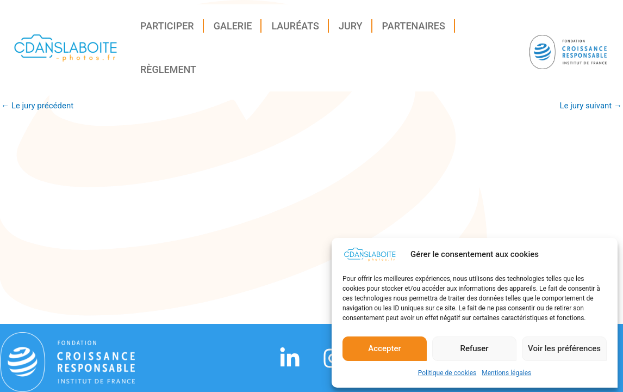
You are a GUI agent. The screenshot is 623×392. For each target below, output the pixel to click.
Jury (351, 29)
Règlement (168, 72)
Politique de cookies (447, 375)
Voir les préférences (564, 351)
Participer (167, 29)
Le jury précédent (37, 106)
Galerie (233, 29)
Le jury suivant (590, 106)
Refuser (474, 351)
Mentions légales (506, 375)
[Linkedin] (290, 358)
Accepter (384, 351)
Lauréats (295, 29)
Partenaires (413, 29)
